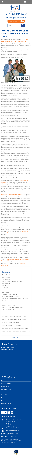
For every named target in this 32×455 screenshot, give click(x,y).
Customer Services (6, 383)
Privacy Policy (5, 386)
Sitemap (3, 392)
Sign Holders (6, 292)
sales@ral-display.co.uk (16, 18)
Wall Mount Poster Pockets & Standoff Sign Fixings (15, 298)
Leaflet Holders (6, 288)
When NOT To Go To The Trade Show (11, 325)
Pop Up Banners (6, 283)
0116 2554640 (16, 14)
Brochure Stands (6, 290)
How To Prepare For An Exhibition (10, 322)
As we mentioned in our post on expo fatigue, (12, 194)
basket (26, 2)
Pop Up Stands (6, 279)
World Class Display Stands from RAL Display (14, 319)
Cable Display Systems (8, 301)
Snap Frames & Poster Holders (10, 296)
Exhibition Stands (7, 303)
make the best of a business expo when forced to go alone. (15, 40)
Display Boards (6, 275)
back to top (16, 337)
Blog (4, 313)
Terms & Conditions (6, 395)
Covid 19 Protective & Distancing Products (13, 307)
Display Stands (6, 277)
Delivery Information (6, 389)
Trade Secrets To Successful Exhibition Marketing (14, 316)
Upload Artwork (13, 21)
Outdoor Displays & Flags (9, 305)
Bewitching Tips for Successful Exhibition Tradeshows (15, 328)
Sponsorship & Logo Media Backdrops (12, 281)
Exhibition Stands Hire (8, 309)
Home (3, 380)
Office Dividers (6, 286)
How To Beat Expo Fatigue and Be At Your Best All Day (16, 331)
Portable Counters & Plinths (9, 294)
